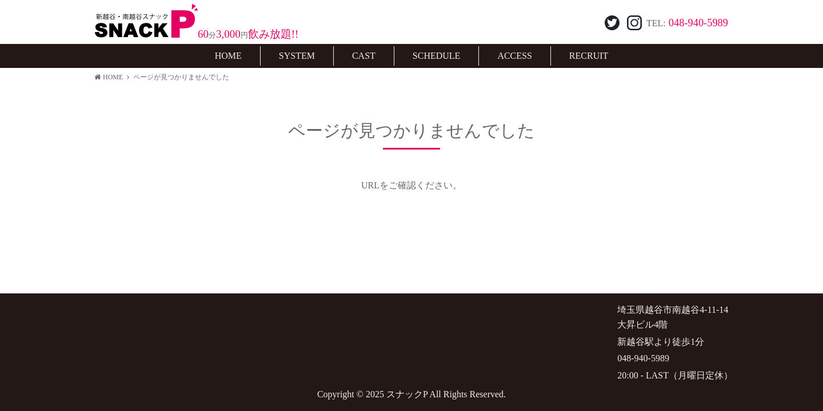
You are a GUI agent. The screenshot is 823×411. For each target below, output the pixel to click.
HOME (108, 77)
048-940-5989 (698, 23)
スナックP (407, 394)
